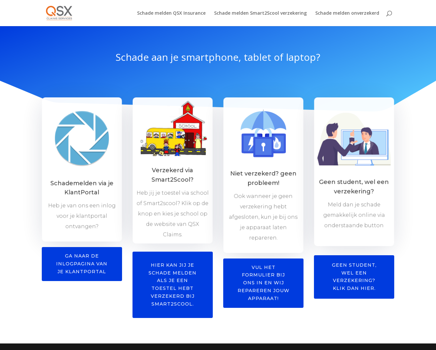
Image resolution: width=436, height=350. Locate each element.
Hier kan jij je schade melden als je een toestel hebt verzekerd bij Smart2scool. (172, 284)
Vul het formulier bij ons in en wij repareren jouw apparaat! (263, 282)
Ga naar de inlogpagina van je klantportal (81, 264)
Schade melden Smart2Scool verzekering (260, 13)
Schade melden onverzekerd (347, 13)
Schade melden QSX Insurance (171, 13)
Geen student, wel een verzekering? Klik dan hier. (354, 276)
